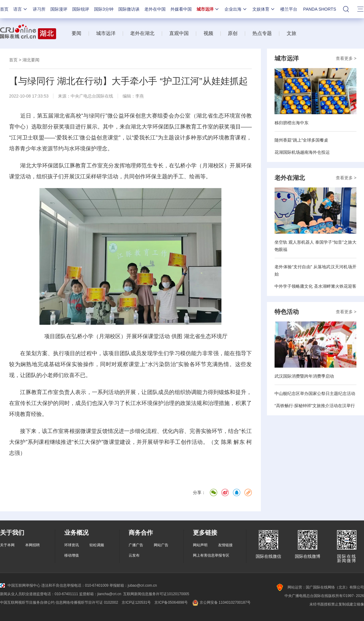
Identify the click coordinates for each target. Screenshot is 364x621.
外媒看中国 (181, 9)
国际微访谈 (129, 9)
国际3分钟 (103, 9)
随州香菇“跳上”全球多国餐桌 (301, 140)
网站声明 (200, 545)
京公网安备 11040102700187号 (221, 602)
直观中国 (179, 33)
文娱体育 (263, 9)
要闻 (76, 33)
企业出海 (236, 9)
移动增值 (71, 555)
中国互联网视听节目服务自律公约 (27, 602)
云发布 (134, 555)
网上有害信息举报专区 (211, 555)
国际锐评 (80, 9)
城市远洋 (208, 9)
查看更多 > (346, 58)
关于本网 (7, 545)
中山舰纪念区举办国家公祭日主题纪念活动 (315, 393)
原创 (233, 33)
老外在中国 (155, 9)
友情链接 (225, 545)
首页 (4, 9)
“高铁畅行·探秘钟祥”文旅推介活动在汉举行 (315, 405)
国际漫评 (58, 9)
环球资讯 (71, 545)
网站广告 (161, 545)
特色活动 (287, 311)
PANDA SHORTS (319, 9)
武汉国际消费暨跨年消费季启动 (304, 376)
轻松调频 (96, 545)
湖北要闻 (30, 59)
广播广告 (136, 545)
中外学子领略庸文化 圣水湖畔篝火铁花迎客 (315, 286)
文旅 (291, 33)
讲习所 (39, 9)
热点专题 (262, 33)
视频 (208, 33)
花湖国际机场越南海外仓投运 (302, 152)
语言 (20, 9)
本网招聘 (32, 545)
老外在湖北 (142, 33)
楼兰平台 (288, 9)
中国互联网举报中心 (20, 585)
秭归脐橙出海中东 (291, 122)
